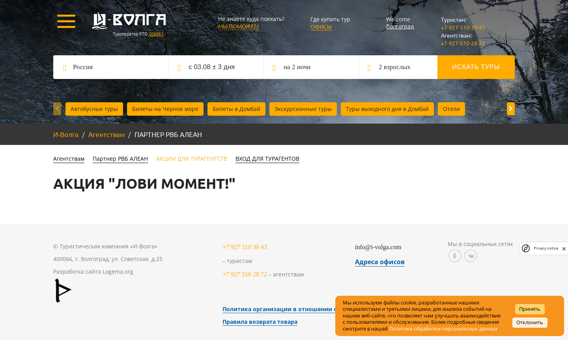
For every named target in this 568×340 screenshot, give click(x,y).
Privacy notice (546, 248)
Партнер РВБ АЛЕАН (120, 158)
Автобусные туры (94, 109)
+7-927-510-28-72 (463, 43)
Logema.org (118, 271)
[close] (564, 248)
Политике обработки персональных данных (443, 328)
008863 (155, 33)
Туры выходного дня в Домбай (387, 109)
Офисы (321, 26)
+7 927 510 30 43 (244, 247)
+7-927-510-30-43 (463, 27)
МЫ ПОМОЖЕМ (238, 26)
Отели (451, 109)
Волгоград (400, 26)
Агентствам (106, 134)
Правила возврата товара (259, 321)
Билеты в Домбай (236, 109)
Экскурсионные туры (303, 109)
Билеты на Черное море (165, 109)
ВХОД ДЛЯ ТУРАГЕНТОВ (267, 158)
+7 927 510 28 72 (244, 274)
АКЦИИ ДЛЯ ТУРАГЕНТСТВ (191, 158)
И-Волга (65, 134)
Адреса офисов (380, 261)
